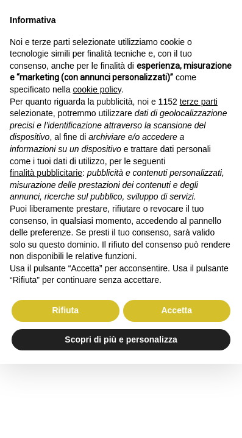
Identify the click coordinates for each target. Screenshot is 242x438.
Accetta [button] (176, 310)
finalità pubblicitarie (46, 173)
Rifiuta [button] (65, 310)
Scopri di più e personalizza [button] (121, 339)
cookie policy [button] (97, 89)
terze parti (199, 101)
